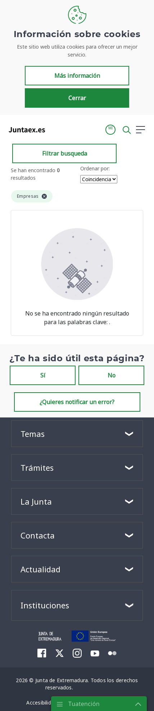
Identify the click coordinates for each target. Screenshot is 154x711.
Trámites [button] (37, 467)
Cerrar (77, 98)
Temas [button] (33, 433)
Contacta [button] (38, 535)
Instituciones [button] (45, 605)
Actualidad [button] (40, 569)
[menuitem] (42, 653)
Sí (42, 375)
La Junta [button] (36, 501)
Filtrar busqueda (64, 153)
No (112, 375)
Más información (77, 76)
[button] (110, 129)
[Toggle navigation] (55, 129)
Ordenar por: (95, 168)
